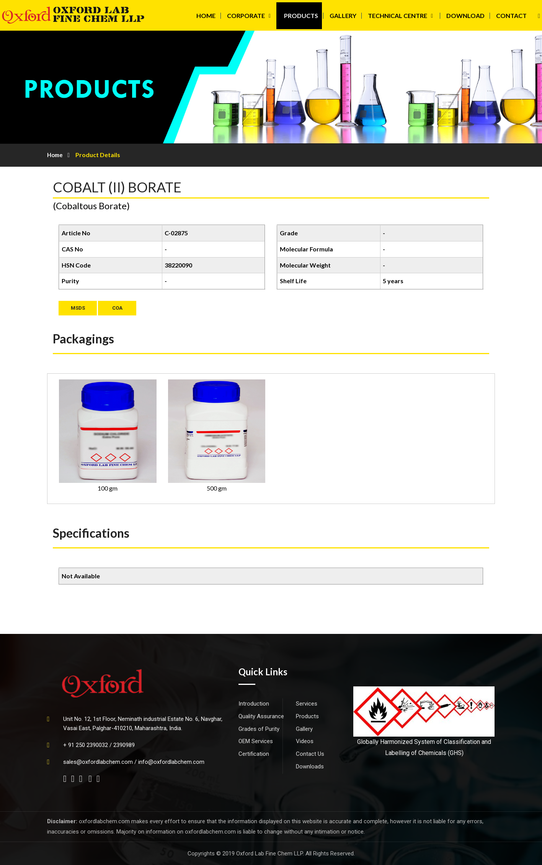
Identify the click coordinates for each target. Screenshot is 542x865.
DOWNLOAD (465, 15)
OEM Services (255, 741)
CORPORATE (246, 15)
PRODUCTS (301, 15)
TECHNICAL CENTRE (397, 15)
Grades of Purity (258, 728)
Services (306, 703)
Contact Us (310, 753)
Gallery (304, 728)
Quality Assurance (261, 716)
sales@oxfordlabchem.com (98, 761)
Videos (304, 741)
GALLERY (343, 15)
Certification (253, 753)
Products (307, 716)
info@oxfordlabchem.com (171, 761)
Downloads (310, 766)
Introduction (253, 703)
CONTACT (511, 15)
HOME (205, 15)
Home (55, 154)
